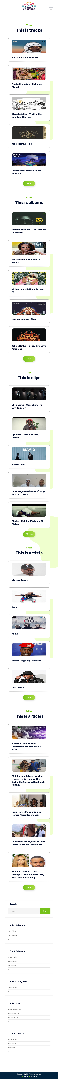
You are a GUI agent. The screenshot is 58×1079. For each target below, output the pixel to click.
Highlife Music (12, 961)
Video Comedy (12, 935)
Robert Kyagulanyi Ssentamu (27, 660)
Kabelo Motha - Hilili (22, 144)
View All (29, 184)
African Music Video (14, 1009)
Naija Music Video (13, 1017)
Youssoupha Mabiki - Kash (25, 57)
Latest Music (12, 965)
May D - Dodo (18, 464)
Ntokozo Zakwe (20, 580)
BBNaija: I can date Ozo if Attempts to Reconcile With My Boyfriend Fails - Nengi (28, 874)
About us (34, 1077)
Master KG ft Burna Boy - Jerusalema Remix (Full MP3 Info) (26, 746)
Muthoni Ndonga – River (24, 319)
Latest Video (12, 931)
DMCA (26, 1077)
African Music (12, 1039)
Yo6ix (14, 607)
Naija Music (11, 1047)
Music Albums (12, 987)
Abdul (15, 634)
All (8, 939)
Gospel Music (12, 957)
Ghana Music (12, 1043)
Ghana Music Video (14, 1013)
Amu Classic (18, 687)
